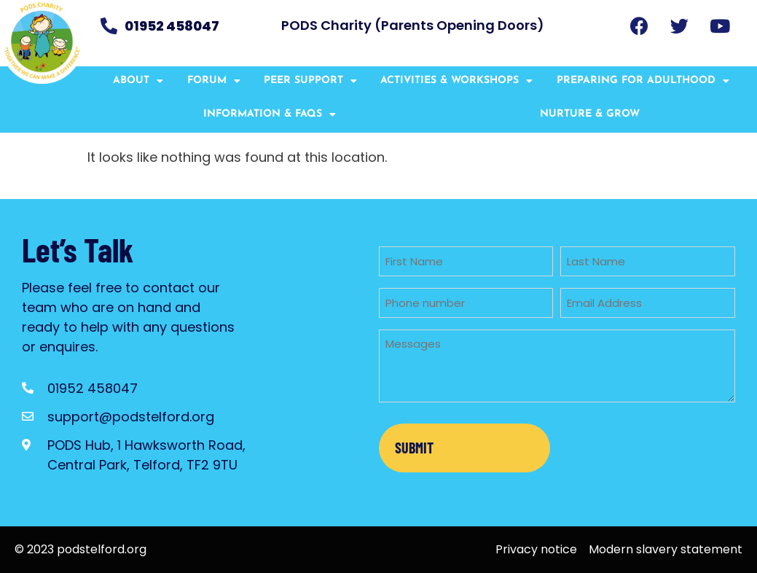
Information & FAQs (269, 114)
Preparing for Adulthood (643, 81)
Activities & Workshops (456, 81)
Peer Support (310, 81)
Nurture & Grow (590, 114)
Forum (213, 81)
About (138, 81)
